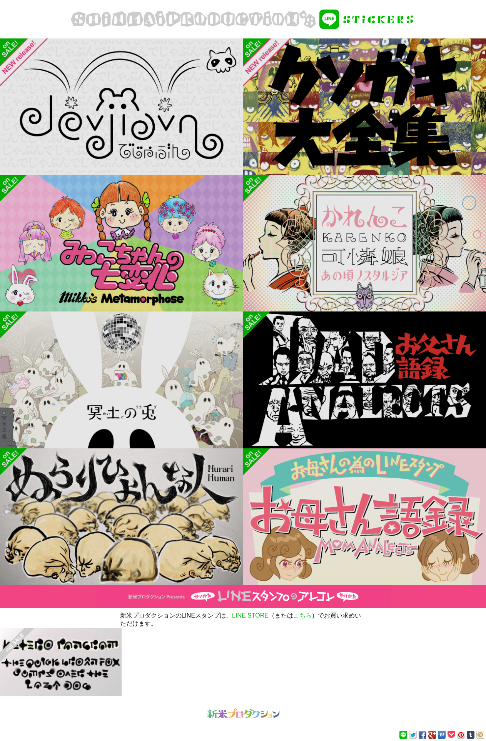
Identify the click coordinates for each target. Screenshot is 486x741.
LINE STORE (250, 615)
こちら (302, 615)
